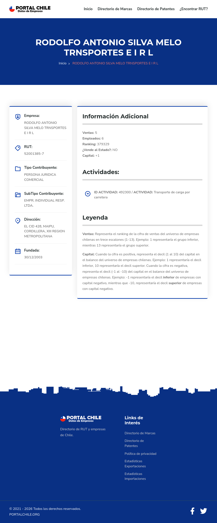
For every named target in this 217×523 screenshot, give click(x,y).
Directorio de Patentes (156, 9)
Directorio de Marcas (115, 9)
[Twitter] (203, 511)
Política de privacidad (141, 453)
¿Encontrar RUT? (194, 9)
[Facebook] (192, 511)
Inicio (88, 9)
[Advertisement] (108, 351)
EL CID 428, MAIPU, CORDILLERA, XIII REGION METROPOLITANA (44, 231)
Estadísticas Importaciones (135, 476)
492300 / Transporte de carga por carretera (142, 195)
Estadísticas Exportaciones (135, 464)
